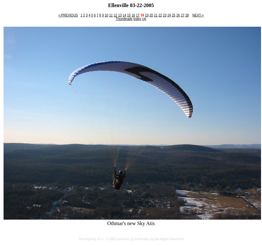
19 (146, 15)
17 (138, 15)
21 (155, 15)
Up (144, 19)
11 (111, 15)
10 (106, 15)
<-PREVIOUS (68, 15)
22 (160, 15)
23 (164, 15)
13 (120, 15)
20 (151, 15)
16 (133, 15)
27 (182, 15)
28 (187, 15)
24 (169, 15)
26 (178, 15)
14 (124, 15)
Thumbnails (124, 19)
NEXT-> (198, 15)
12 (115, 15)
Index (137, 19)
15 (129, 15)
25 (173, 15)
